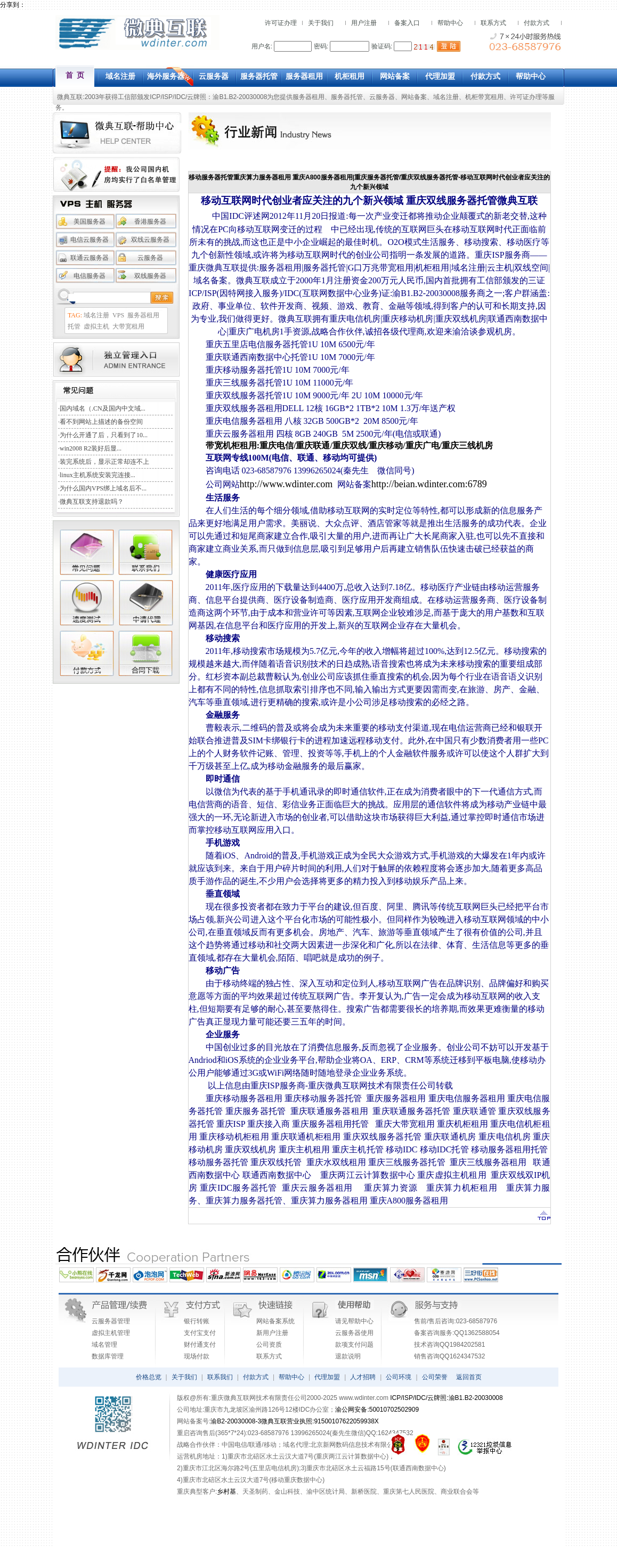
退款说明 (348, 1356)
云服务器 (382, 97)
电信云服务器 (89, 239)
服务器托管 (347, 97)
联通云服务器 (89, 257)
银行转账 (196, 1321)
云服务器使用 (354, 1333)
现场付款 (196, 1356)
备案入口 (407, 23)
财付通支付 (200, 1344)
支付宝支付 (200, 1333)
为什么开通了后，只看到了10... (104, 435)
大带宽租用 (128, 326)
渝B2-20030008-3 (235, 1421)
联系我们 (220, 1377)
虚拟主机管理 (111, 1333)
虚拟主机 (96, 326)
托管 (74, 326)
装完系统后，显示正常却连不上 (104, 461)
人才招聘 (363, 1377)
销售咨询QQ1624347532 (449, 1356)
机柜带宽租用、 (487, 97)
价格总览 (148, 1377)
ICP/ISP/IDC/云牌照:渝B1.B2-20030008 (446, 1398)
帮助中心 (450, 23)
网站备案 (414, 97)
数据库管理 (108, 1356)
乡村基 (226, 1491)
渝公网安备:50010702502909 (377, 1409)
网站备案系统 (275, 1321)
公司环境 (398, 1377)
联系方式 (493, 23)
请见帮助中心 (354, 1321)
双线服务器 (150, 276)
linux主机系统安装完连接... (97, 475)
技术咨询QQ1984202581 (449, 1344)
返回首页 (469, 1377)
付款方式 (536, 23)
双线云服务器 (150, 239)
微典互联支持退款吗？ (92, 501)
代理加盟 (327, 1377)
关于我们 (321, 23)
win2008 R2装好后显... (90, 448)
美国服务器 (89, 221)
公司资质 (269, 1344)
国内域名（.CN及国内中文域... (102, 408)
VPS (118, 315)
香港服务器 (150, 221)
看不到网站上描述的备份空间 (101, 421)
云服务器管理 (111, 1321)
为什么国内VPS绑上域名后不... (103, 488)
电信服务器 (89, 276)
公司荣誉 (435, 1377)
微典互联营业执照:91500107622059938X (320, 1421)
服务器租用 (308, 97)
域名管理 (104, 1344)
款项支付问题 (354, 1344)
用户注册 (364, 23)
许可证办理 (281, 23)
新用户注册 (272, 1333)
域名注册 (446, 97)
